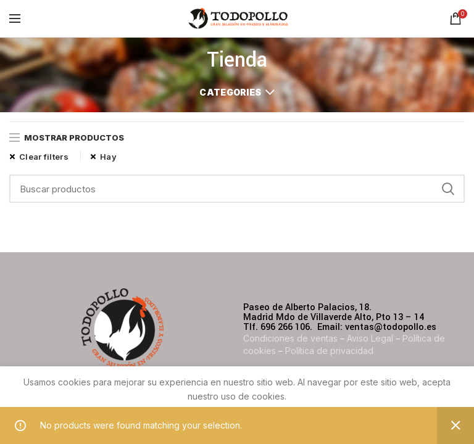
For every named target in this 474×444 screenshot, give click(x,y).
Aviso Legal (370, 338)
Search (448, 189)
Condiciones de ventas (290, 338)
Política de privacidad (329, 350)
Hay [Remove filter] (108, 157)
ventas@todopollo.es (390, 327)
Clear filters (44, 157)
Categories (230, 92)
